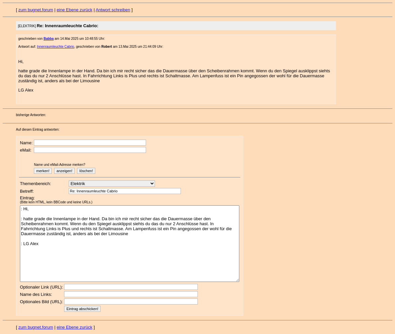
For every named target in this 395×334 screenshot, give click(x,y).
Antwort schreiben (113, 9)
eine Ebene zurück (75, 9)
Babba (48, 38)
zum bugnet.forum (35, 9)
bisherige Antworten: (31, 115)
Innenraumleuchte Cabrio (55, 46)
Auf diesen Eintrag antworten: (37, 129)
